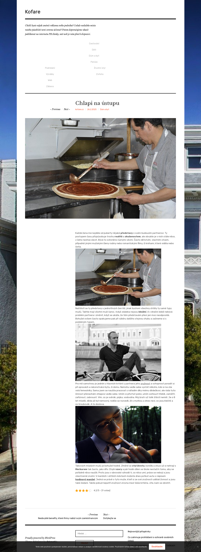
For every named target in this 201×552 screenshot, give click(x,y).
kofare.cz (79, 80)
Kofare (35, 11)
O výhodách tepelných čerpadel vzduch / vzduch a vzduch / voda (149, 526)
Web (100, 51)
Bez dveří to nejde (137, 532)
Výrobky (100, 47)
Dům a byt (50, 51)
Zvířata (149, 47)
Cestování (50, 42)
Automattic (51, 512)
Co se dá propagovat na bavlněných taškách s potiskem (151, 518)
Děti (50, 47)
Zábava (99, 56)
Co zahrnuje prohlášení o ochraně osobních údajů (151, 510)
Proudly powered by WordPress (40, 508)
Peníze (50, 56)
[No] (197, 546)
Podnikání (100, 42)
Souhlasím (157, 546)
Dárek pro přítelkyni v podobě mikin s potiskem (147, 539)
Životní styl (149, 42)
